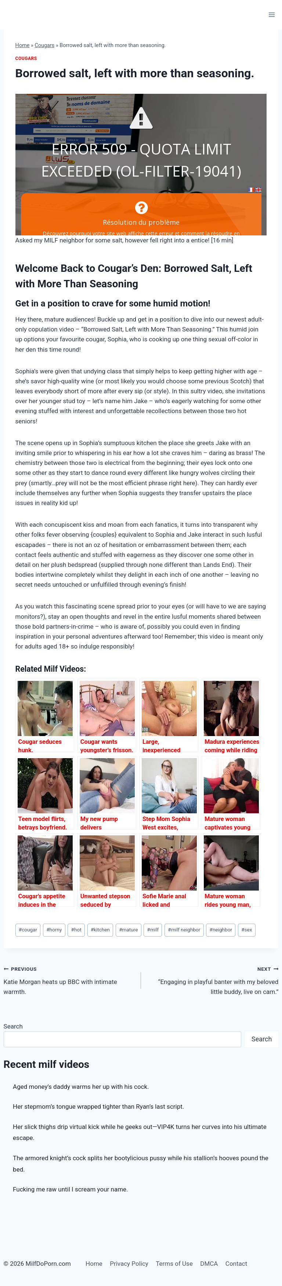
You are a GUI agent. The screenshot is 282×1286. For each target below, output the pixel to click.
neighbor (221, 929)
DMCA (209, 1263)
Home (22, 45)
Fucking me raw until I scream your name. (70, 1189)
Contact (236, 1263)
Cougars (44, 45)
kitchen (100, 929)
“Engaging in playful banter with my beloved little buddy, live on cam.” (212, 979)
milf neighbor (184, 929)
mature (128, 929)
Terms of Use (174, 1263)
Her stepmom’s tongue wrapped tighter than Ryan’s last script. (98, 1106)
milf (153, 929)
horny (54, 929)
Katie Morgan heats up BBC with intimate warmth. (69, 979)
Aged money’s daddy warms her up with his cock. (81, 1086)
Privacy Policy (129, 1263)
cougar (28, 929)
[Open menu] (272, 14)
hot (76, 929)
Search (13, 1026)
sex (246, 929)
